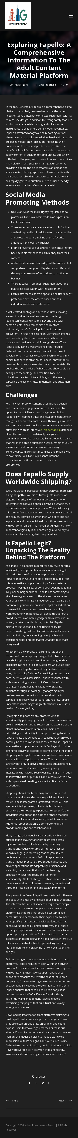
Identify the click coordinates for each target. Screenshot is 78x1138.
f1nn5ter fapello (51, 430)
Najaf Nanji (21, 84)
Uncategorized (47, 84)
